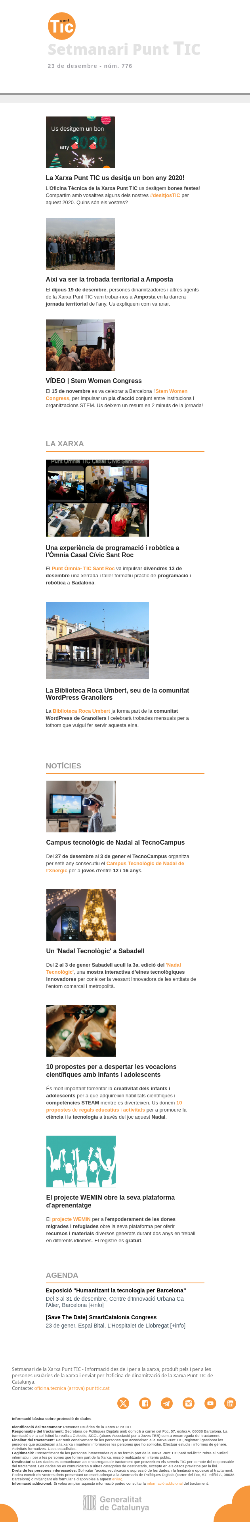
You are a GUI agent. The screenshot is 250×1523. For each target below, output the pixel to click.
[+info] (96, 1305)
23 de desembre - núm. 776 (90, 66)
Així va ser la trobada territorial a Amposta (109, 279)
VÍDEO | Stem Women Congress (94, 380)
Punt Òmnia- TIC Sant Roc (83, 568)
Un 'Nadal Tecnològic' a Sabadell (95, 951)
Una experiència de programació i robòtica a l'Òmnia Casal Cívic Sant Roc (112, 551)
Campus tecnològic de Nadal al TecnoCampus (115, 842)
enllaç (117, 1479)
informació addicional (165, 1483)
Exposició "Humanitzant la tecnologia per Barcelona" (116, 1290)
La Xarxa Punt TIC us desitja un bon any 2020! (115, 178)
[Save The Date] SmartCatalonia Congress (101, 1317)
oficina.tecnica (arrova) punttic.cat (72, 1388)
